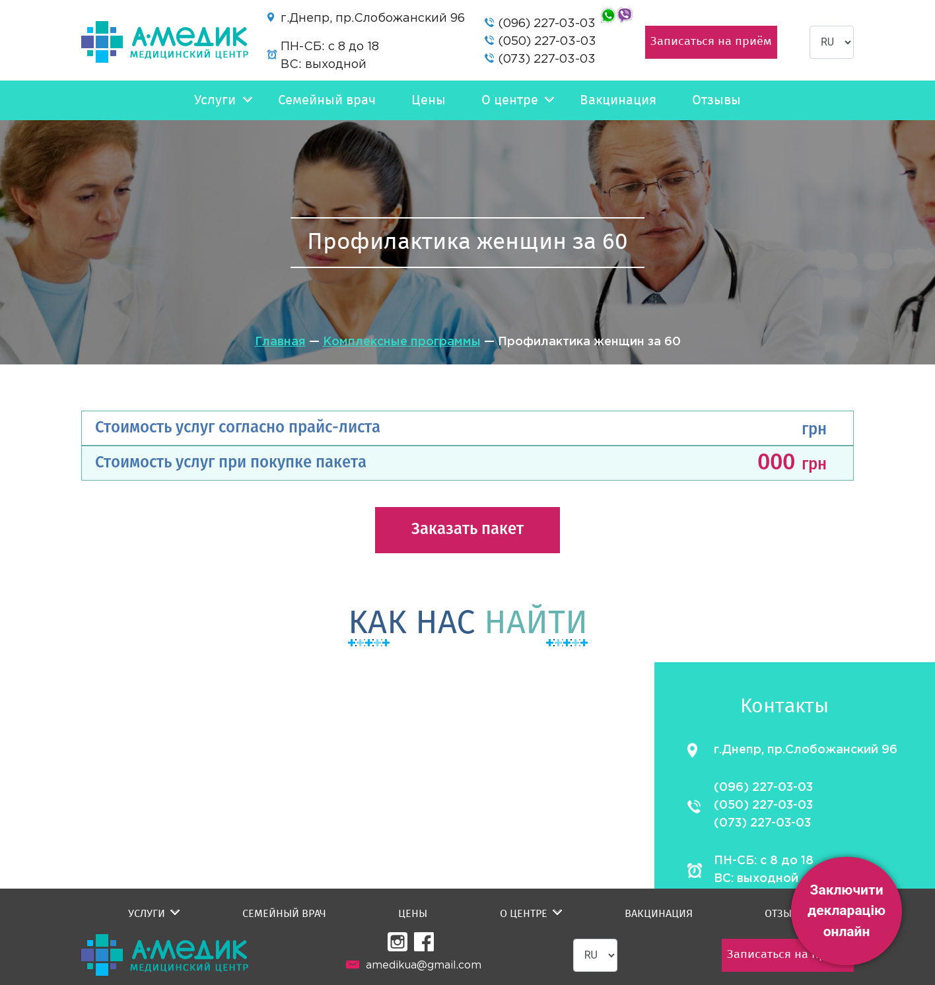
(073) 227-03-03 (547, 59)
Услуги (215, 100)
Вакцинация (618, 100)
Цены (428, 100)
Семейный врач (327, 100)
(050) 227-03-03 (547, 41)
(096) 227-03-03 (547, 23)
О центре (509, 100)
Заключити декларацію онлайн (846, 910)
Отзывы (716, 100)
